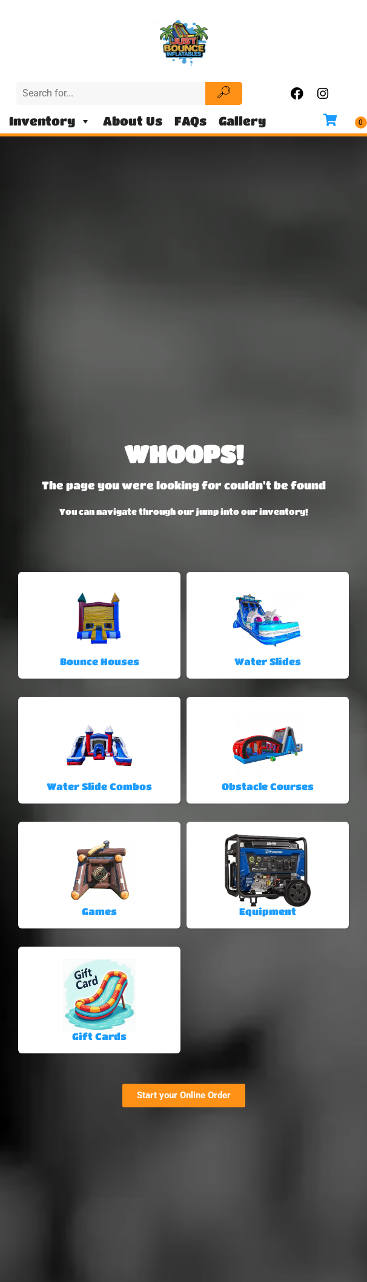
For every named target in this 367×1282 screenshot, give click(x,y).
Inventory (50, 121)
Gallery (242, 121)
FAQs (190, 121)
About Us (132, 121)
